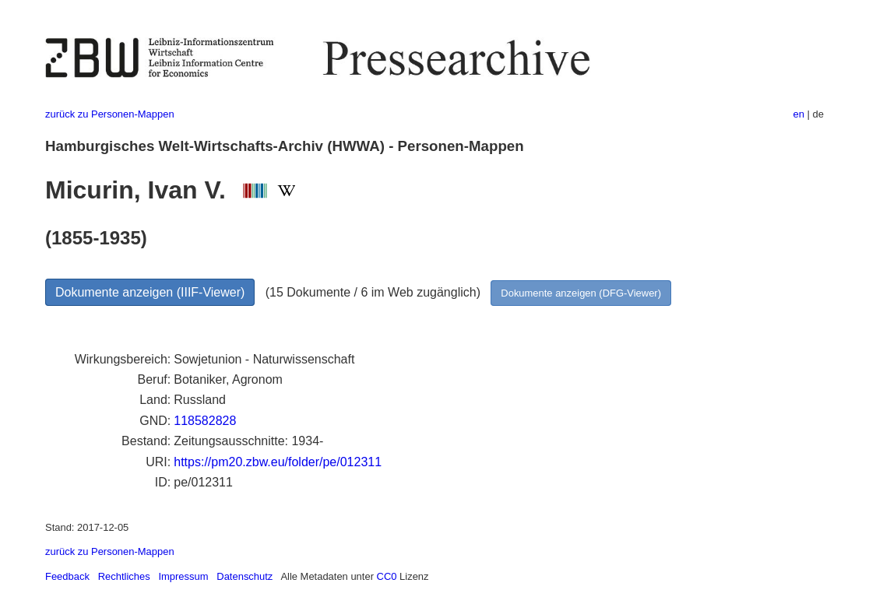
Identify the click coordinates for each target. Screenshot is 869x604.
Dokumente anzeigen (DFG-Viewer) (581, 293)
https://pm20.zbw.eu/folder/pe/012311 (278, 462)
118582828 (205, 420)
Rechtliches (124, 576)
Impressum (183, 576)
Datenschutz (244, 576)
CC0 (387, 576)
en (798, 114)
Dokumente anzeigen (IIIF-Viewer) (150, 292)
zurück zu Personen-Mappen (109, 114)
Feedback (67, 576)
